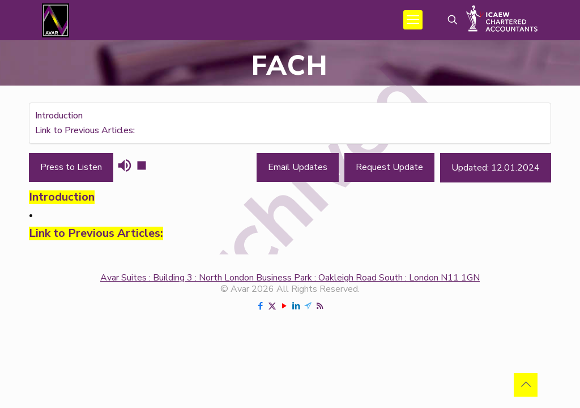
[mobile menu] (413, 19)
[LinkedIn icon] (296, 306)
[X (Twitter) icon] (272, 306)
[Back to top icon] (526, 385)
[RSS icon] (319, 306)
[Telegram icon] (308, 306)
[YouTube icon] (284, 306)
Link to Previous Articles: (85, 130)
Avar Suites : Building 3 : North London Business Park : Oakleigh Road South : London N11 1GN (290, 277)
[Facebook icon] (260, 306)
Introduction (59, 115)
